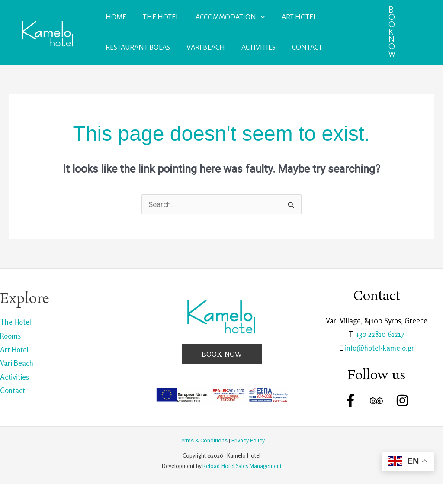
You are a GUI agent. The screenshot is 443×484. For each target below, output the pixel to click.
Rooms (10, 335)
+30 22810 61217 (379, 334)
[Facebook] (350, 400)
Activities (14, 376)
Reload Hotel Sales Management (242, 465)
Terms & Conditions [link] (203, 440)
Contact (12, 390)
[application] (258, 17)
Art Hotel (14, 349)
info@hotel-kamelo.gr (379, 347)
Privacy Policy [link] (248, 440)
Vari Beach (16, 363)
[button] (392, 32)
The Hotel (15, 321)
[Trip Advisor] (376, 400)
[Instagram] (402, 400)
